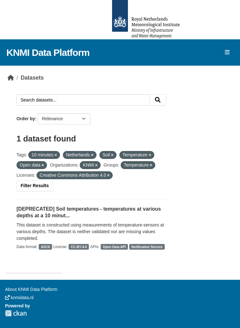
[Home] (11, 78)
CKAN (16, 313)
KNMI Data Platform (48, 52)
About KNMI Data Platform (31, 289)
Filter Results (35, 185)
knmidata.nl (19, 297)
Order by (26, 118)
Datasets (32, 78)
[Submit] (158, 100)
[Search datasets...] (83, 100)
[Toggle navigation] (227, 52)
